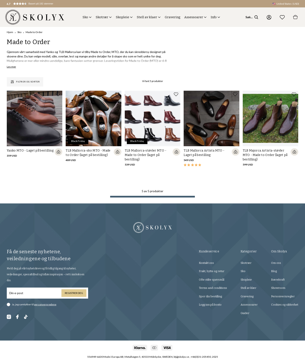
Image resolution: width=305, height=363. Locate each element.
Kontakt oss (206, 262)
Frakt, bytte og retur (211, 271)
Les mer (11, 66)
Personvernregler (283, 296)
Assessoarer (193, 17)
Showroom (278, 287)
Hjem (10, 32)
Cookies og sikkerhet (284, 304)
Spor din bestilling (210, 296)
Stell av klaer (147, 17)
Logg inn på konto (210, 304)
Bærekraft (278, 279)
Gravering (172, 17)
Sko (85, 17)
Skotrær (102, 17)
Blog (274, 271)
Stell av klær (248, 287)
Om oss (276, 262)
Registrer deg (74, 293)
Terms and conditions (213, 287)
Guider (245, 313)
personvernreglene (45, 304)
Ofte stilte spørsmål (211, 279)
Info (214, 17)
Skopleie (122, 17)
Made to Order (34, 32)
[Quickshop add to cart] (58, 152)
